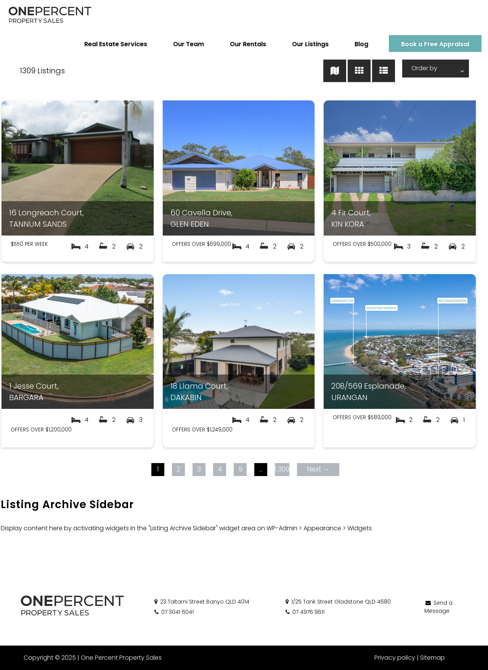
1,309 (281, 469)
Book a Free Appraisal (429, 44)
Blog (356, 44)
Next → (318, 469)
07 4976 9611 (304, 612)
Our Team (182, 44)
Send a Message (438, 607)
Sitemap (432, 657)
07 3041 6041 (173, 612)
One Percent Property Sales (120, 657)
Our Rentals (242, 44)
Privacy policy (394, 657)
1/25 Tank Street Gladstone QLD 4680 (337, 601)
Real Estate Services (110, 44)
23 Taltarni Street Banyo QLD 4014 (201, 601)
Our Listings (304, 44)
